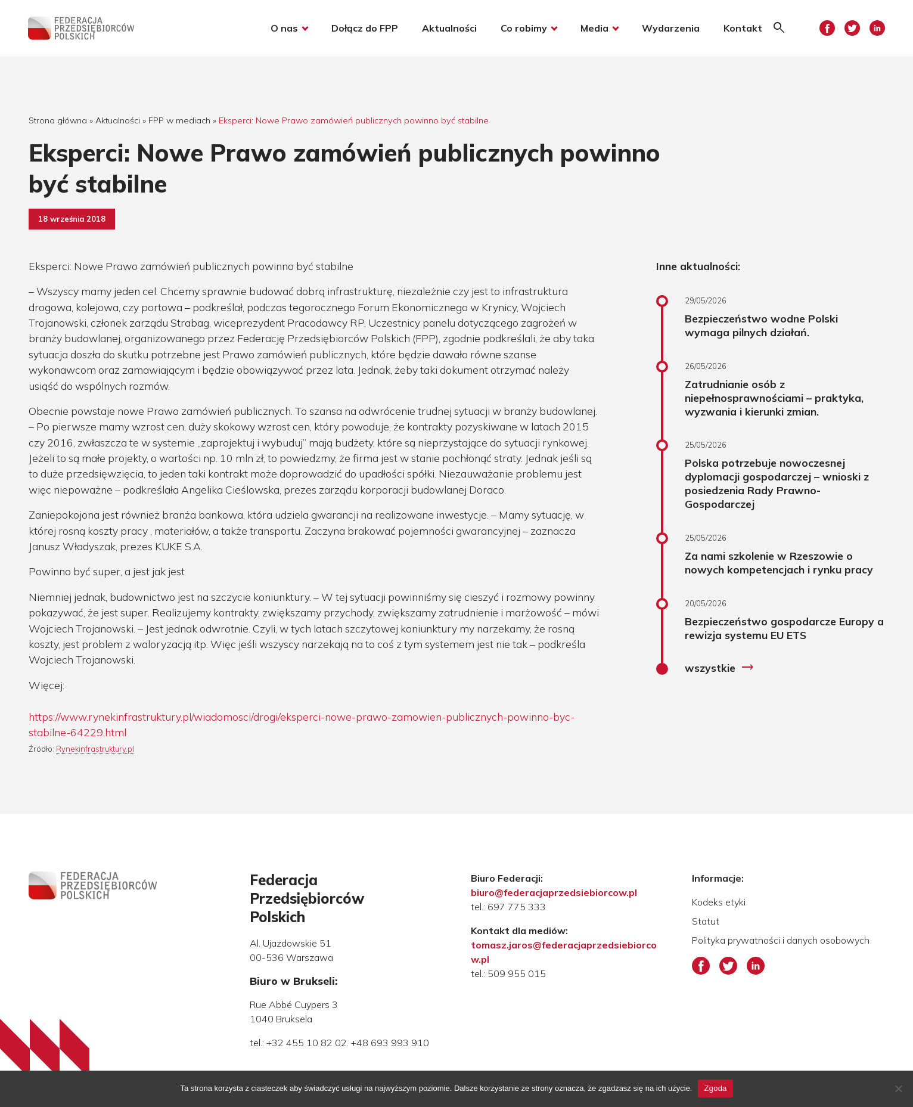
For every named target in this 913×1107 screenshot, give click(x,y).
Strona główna (58, 120)
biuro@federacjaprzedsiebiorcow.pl (554, 892)
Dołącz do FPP (364, 29)
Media (594, 29)
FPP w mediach (179, 120)
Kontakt (742, 29)
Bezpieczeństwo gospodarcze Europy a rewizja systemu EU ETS (784, 628)
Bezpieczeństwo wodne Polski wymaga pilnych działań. (761, 325)
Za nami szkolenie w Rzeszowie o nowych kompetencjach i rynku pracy (779, 562)
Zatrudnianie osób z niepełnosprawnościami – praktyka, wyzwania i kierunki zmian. (774, 397)
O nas (283, 29)
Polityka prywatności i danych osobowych (780, 940)
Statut (705, 921)
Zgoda (715, 1088)
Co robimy (523, 29)
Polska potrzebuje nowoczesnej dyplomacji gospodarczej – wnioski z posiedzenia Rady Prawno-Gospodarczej (777, 483)
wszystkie (719, 668)
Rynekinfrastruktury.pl (95, 748)
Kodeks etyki (719, 902)
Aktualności (448, 29)
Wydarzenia (670, 29)
